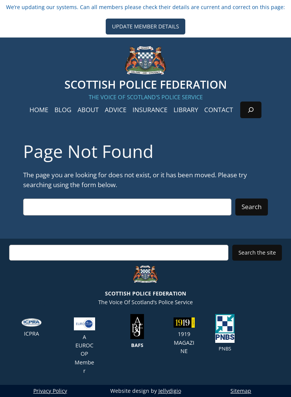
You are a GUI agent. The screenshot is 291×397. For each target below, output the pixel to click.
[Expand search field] (250, 110)
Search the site (257, 252)
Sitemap (240, 390)
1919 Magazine (184, 336)
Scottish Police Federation (145, 84)
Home (39, 109)
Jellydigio (169, 390)
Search (251, 206)
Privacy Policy (50, 390)
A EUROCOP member (84, 345)
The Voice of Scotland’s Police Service (145, 283)
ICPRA (31, 327)
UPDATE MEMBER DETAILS (145, 26)
